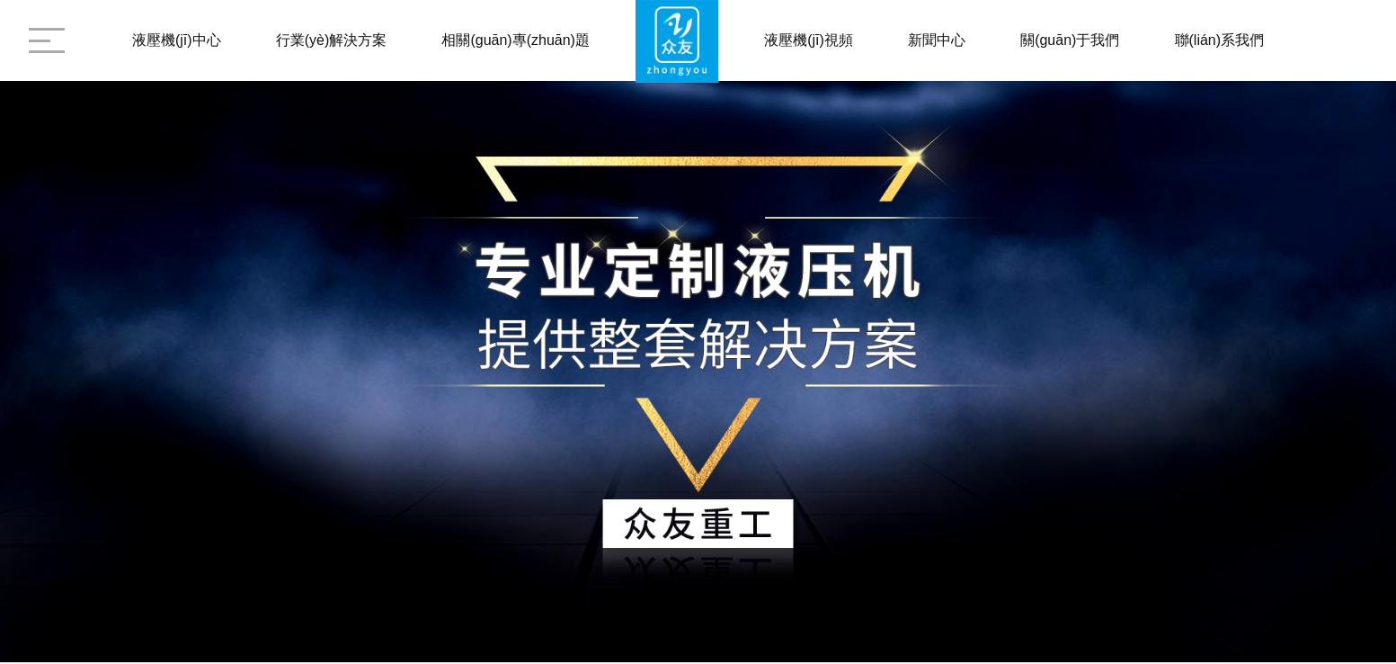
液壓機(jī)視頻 (808, 40)
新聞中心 (936, 40)
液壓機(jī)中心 (176, 40)
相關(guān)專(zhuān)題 (515, 40)
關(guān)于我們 (1069, 40)
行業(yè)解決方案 (331, 40)
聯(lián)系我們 (1220, 40)
